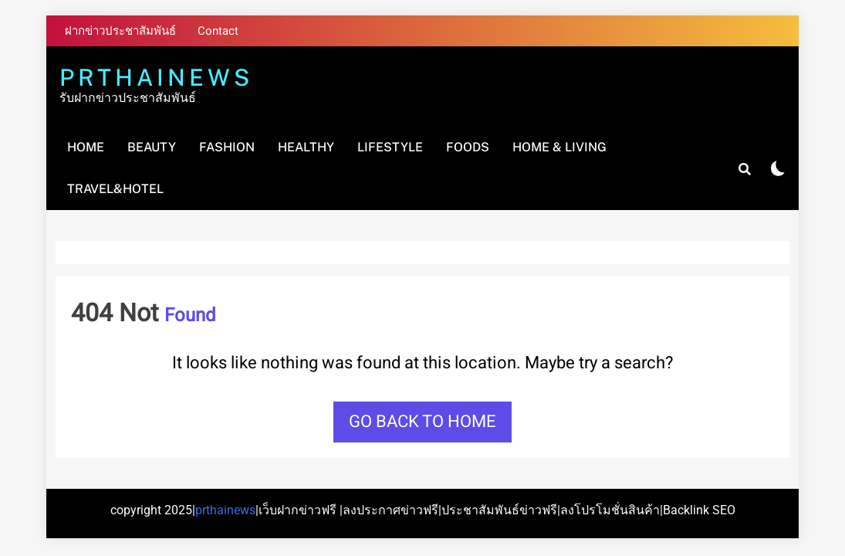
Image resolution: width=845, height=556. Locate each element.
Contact (218, 30)
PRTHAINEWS (156, 77)
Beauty (151, 147)
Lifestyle (390, 147)
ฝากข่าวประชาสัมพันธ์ (120, 30)
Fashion (227, 147)
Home (85, 147)
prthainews (225, 510)
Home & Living (559, 147)
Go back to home (422, 421)
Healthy (306, 147)
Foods (467, 147)
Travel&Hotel (115, 188)
